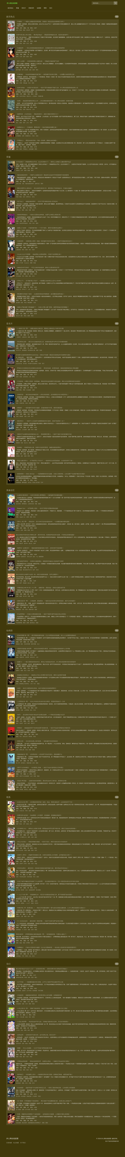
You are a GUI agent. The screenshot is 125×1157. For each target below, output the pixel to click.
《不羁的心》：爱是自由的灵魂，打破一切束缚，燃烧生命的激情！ (37, 140)
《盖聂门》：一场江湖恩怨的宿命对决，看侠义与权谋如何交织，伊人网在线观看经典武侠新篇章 (46, 662)
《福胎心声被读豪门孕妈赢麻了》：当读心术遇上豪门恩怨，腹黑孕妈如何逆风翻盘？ (42, 307)
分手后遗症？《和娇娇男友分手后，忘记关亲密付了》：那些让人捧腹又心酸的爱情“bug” (43, 162)
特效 (26, 403)
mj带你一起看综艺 (21, 556)
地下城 (18, 890)
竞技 (17, 837)
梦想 (31, 517)
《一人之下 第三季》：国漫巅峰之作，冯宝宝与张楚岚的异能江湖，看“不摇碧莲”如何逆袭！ (44, 894)
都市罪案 (33, 644)
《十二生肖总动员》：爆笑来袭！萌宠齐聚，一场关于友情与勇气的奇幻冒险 (39, 921)
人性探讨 (34, 96)
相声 (34, 543)
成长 (30, 276)
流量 (33, 390)
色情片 (21, 723)
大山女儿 (26, 263)
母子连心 (18, 210)
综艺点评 (29, 556)
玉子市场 (29, 990)
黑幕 (24, 390)
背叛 (17, 517)
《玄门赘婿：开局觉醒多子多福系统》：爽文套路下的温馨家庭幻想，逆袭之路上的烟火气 (44, 1101)
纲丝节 (21, 543)
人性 (33, 109)
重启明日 (18, 429)
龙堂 (27, 697)
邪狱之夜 (21, 749)
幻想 (17, 96)
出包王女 (21, 810)
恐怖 (24, 56)
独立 (33, 136)
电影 (22, 670)
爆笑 (28, 469)
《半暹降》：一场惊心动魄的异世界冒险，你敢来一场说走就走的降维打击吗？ (40, 21)
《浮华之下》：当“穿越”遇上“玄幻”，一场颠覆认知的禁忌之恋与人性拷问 (38, 281)
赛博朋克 (24, 504)
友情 (24, 43)
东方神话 (18, 504)
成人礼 (26, 443)
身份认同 (25, 736)
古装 (23, 183)
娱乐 (34, 556)
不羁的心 (25, 149)
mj (37, 556)
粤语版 (21, 789)
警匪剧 (18, 644)
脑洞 (39, 504)
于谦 (17, 583)
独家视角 (41, 556)
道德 (20, 376)
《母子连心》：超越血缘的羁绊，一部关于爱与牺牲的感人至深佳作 (37, 201)
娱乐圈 (18, 302)
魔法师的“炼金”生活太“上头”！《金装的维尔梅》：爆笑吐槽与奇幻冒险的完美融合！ (42, 969)
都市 (17, 236)
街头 (31, 710)
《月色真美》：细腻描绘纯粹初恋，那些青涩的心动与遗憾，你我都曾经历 (39, 995)
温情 (33, 70)
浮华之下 (24, 289)
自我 (23, 136)
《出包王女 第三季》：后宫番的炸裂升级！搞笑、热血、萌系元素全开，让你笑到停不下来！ (44, 802)
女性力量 (18, 183)
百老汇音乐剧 (36, 482)
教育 (17, 776)
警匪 (24, 697)
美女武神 (24, 1122)
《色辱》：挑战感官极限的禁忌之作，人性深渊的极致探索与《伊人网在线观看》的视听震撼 (44, 101)
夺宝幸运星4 (22, 877)
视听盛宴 (24, 482)
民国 (17, 197)
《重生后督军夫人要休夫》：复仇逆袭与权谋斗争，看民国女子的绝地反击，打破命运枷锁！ (44, 188)
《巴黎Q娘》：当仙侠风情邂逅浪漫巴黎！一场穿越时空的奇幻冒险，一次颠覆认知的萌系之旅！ (45, 74)
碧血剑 (34, 789)
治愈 (31, 43)
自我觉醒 (31, 149)
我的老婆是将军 (29, 183)
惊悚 (30, 403)
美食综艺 (31, 8)
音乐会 (29, 482)
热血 (20, 824)
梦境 (17, 56)
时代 (17, 683)
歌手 (34, 570)
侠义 (25, 670)
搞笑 (20, 122)
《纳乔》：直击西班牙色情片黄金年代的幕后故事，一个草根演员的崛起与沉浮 (40, 715)
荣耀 (31, 263)
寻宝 (23, 276)
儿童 (22, 916)
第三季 (18, 903)
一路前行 (18, 337)
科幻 (32, 30)
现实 (31, 56)
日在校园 (23, 1096)
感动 (26, 210)
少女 (27, 122)
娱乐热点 (10, 8)
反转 (22, 530)
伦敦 (22, 710)
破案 (20, 596)
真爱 (28, 622)
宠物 (17, 943)
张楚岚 (22, 903)
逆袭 (33, 236)
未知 (17, 30)
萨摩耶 (28, 943)
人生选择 (24, 429)
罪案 (29, 596)
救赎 (36, 429)
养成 (25, 302)
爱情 (36, 149)
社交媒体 (28, 390)
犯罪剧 (18, 710)
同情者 (30, 736)
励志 (17, 263)
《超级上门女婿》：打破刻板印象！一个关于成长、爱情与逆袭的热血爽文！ (39, 228)
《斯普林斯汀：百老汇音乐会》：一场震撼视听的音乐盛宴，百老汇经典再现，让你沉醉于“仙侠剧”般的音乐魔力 (50, 474)
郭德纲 (25, 583)
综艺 (27, 1056)
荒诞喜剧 (18, 469)
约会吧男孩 (19, 622)
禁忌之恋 (18, 289)
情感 (32, 337)
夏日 (24, 1056)
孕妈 (32, 316)
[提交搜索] (115, 3)
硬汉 (22, 644)
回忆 (17, 570)
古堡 (27, 43)
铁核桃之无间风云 (24, 683)
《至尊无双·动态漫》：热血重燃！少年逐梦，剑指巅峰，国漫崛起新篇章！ (39, 815)
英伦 (26, 609)
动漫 (25, 850)
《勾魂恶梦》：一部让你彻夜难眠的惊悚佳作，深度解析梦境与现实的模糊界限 (40, 48)
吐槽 (25, 977)
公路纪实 (24, 337)
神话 (23, 249)
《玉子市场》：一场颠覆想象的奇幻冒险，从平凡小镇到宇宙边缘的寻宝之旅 (39, 982)
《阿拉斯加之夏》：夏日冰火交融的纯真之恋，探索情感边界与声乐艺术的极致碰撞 (41, 342)
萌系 (45, 8)
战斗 (31, 824)
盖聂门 (18, 670)
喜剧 (25, 170)
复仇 (33, 197)
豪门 (22, 316)
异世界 (28, 30)
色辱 (17, 109)
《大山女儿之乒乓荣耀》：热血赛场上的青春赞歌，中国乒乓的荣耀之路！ (39, 254)
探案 (17, 863)
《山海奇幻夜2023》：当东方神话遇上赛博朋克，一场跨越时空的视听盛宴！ (40, 495)
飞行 (17, 1017)
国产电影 (18, 70)
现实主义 (29, 96)
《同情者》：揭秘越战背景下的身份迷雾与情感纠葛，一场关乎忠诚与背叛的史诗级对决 (43, 728)
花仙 (22, 1030)
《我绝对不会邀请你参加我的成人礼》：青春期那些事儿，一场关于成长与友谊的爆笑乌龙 (44, 434)
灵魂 (17, 416)
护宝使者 (18, 276)
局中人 (18, 530)
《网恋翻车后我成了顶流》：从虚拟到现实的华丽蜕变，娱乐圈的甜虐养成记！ (40, 294)
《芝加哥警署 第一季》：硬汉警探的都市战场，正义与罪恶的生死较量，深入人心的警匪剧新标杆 (46, 635)
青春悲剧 (29, 1096)
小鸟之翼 (21, 1017)
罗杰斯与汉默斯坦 (32, 363)
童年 (17, 43)
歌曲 (20, 570)
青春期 (18, 443)
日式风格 (18, 990)
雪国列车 (21, 657)
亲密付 (18, 170)
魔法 (36, 977)
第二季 (18, 763)
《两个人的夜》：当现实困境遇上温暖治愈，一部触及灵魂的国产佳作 (37, 61)
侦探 (17, 596)
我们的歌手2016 (27, 570)
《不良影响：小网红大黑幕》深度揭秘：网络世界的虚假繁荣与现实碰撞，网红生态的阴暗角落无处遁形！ (48, 381)
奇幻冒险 (38, 890)
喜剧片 (24, 469)
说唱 (27, 517)
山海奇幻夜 (31, 504)
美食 (20, 1056)
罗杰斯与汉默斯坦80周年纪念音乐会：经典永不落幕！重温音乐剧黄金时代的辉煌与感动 (43, 355)
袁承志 (26, 789)
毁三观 (18, 1096)
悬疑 (27, 56)
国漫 (28, 170)
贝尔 (26, 890)
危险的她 (29, 763)
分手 (22, 170)
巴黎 (20, 83)
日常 (26, 1004)
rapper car (22, 517)
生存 (33, 403)
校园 (33, 443)
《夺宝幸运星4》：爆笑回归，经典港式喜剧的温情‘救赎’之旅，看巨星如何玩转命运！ (42, 868)
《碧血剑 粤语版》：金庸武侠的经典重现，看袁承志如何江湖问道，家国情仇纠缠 (41, 781)
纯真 (37, 350)
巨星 (17, 877)
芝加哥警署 (27, 644)
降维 (20, 30)
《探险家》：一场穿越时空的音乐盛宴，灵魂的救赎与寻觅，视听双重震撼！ (39, 408)
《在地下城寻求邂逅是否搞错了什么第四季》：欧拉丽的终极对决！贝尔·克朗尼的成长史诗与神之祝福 (47, 881)
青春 (31, 122)
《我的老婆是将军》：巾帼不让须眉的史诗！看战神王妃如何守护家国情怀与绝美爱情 (42, 175)
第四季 (27, 657)
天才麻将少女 (23, 837)
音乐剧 (25, 363)
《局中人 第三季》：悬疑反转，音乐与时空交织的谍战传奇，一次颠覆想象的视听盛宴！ (43, 521)
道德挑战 (24, 350)
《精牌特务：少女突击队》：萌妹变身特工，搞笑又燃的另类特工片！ (37, 114)
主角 (17, 223)
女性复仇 (23, 763)
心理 (20, 56)
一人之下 (27, 903)
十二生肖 (24, 929)
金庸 (30, 789)
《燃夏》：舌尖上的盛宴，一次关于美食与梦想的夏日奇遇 (34, 1048)
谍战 (25, 530)
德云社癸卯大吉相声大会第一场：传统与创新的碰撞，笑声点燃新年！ (37, 574)
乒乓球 (21, 263)
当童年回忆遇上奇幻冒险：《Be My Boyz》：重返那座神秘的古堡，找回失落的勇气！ (42, 35)
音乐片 (24, 8)
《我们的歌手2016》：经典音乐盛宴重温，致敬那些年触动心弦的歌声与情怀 (40, 561)
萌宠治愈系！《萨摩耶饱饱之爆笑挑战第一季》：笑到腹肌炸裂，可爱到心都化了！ (41, 934)
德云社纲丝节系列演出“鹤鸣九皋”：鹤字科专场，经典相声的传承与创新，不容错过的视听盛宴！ (45, 535)
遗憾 (29, 429)
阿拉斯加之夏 (31, 350)
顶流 (34, 302)
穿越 (17, 8)
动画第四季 (32, 890)
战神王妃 (37, 183)
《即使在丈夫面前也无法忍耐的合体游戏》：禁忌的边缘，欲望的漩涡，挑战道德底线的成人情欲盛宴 (47, 368)
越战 (17, 736)
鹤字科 (26, 543)
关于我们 (23, 1143)
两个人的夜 (25, 70)
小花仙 (18, 1030)
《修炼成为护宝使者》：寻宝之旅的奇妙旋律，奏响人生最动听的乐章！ (38, 267)
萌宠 (36, 929)
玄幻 (50, 8)
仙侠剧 (39, 8)
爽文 (30, 236)
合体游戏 (25, 376)
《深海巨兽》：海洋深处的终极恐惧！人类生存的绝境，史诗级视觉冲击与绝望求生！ (42, 394)
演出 (17, 543)
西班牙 (33, 723)
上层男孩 (26, 710)
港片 (20, 697)
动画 (32, 837)
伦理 (24, 109)
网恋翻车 (29, 302)
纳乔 (28, 723)
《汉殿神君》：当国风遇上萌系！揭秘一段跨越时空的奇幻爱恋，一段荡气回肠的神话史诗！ (44, 241)
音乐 (33, 276)
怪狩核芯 (18, 1083)
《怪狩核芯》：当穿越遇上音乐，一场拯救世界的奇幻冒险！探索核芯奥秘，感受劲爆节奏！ (44, 1074)
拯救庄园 (31, 609)
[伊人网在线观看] (12, 3)
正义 (38, 644)
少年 (24, 824)
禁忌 (20, 109)
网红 (20, 390)
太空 (31, 776)
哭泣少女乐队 (19, 850)
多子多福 (27, 1109)
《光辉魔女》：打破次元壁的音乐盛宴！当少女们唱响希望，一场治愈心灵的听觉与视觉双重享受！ (46, 947)
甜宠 (22, 302)
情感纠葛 (40, 96)
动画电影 (18, 929)
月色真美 (18, 1004)
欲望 (17, 376)
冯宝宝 (36, 903)
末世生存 (32, 657)
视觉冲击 (28, 109)
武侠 (28, 670)
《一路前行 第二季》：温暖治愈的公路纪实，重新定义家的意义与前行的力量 (40, 328)
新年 (33, 583)
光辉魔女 (18, 956)
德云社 (30, 543)
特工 (17, 122)
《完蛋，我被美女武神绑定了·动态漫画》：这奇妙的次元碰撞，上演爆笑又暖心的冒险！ (43, 1114)
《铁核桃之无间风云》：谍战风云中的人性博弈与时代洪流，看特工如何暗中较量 (41, 675)
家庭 (29, 337)
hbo (20, 736)
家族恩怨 (18, 609)
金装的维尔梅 (19, 977)
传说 (26, 749)
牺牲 (23, 210)
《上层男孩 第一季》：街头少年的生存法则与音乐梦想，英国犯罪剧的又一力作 (40, 701)
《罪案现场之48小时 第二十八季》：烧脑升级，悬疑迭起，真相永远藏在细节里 (40, 588)
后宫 (17, 810)
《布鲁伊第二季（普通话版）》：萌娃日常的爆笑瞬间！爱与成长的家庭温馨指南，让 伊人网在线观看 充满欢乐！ (51, 908)
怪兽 (17, 403)
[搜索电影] (103, 3)
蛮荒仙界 (18, 1043)
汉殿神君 (18, 249)
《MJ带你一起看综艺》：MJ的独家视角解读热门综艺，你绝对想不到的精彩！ (40, 548)
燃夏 (17, 1056)
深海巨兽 (21, 403)
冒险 (20, 43)
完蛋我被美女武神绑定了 (34, 1122)
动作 (24, 122)
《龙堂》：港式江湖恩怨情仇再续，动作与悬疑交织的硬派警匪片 (36, 688)
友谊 (22, 443)
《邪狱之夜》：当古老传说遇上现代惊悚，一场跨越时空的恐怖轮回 (37, 741)
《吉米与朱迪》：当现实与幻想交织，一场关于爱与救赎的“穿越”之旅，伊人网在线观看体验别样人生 (47, 88)
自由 (37, 136)
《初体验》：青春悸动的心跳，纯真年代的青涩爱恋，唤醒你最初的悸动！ (39, 447)
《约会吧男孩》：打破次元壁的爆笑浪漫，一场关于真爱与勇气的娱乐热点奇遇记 (41, 614)
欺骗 (17, 390)
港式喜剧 (29, 877)
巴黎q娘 (25, 83)
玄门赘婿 (18, 1109)
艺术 (42, 482)
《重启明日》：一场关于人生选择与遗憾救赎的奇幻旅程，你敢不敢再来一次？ (40, 421)
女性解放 (18, 136)
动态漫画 (18, 1122)
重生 (20, 197)
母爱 (30, 210)
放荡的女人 (28, 136)
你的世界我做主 (23, 223)
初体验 (18, 456)
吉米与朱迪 (22, 96)
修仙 (26, 1043)
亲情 (33, 210)
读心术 (18, 316)
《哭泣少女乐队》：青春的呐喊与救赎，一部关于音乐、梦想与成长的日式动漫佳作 (41, 842)
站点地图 (16, 1143)
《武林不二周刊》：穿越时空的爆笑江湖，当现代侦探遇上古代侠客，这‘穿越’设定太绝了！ (44, 855)
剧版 (17, 657)
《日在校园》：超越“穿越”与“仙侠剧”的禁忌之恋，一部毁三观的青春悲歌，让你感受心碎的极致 (45, 1088)
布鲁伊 (18, 916)
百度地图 (9, 1143)
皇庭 (17, 1070)
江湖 (32, 670)
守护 (23, 956)
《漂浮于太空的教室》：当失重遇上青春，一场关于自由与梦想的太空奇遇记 (39, 767)
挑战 (20, 943)
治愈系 (24, 990)
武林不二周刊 (23, 863)
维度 (24, 30)
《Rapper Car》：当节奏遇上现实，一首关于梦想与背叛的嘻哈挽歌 (37, 508)
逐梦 (17, 824)
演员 (25, 723)
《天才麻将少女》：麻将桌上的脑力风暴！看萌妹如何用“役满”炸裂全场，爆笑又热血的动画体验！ (46, 828)
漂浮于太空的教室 (24, 776)
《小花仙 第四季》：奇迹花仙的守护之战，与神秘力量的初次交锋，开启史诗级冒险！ (42, 1022)
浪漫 (37, 622)
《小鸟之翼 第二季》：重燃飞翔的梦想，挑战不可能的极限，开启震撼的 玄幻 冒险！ (42, 1008)
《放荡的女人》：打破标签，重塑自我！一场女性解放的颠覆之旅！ (37, 127)
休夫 (24, 197)
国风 (26, 249)
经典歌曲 (18, 482)
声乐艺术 (18, 350)
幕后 (17, 723)
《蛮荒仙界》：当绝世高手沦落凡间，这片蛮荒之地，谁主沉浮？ (36, 1035)
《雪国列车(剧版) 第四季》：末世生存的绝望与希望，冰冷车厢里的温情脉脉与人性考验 (43, 649)
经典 (39, 363)
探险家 (21, 416)
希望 (26, 956)
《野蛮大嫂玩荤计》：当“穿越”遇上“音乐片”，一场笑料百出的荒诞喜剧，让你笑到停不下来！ (45, 461)
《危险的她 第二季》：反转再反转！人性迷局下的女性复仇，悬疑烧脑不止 (39, 754)
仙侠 (17, 83)
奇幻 (29, 83)
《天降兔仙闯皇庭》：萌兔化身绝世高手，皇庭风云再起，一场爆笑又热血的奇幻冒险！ (43, 1061)
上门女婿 (21, 236)
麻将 (29, 837)
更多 (117, 16)
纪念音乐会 (19, 363)
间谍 (34, 736)
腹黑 (28, 316)
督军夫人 (28, 197)
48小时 (25, 596)
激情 (20, 149)
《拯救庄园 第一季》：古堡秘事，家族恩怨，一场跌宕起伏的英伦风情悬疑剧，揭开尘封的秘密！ (46, 601)
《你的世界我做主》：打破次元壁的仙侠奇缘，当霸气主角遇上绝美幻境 (38, 215)
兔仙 (20, 1070)
